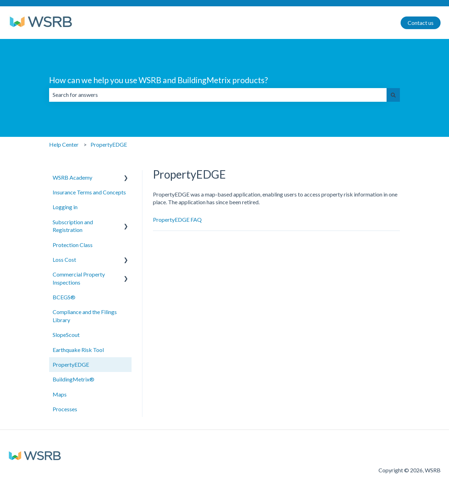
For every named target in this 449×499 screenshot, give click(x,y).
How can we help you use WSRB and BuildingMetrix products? (158, 80)
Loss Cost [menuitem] (64, 259)
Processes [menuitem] (65, 409)
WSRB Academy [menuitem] (72, 177)
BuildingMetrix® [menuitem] (73, 379)
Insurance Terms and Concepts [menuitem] (89, 192)
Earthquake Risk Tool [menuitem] (78, 349)
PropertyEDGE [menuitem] (71, 364)
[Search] (393, 94)
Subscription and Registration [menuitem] (73, 226)
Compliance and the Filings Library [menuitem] (85, 315)
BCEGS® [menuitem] (64, 297)
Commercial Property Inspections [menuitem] (79, 278)
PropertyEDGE (109, 144)
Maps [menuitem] (60, 394)
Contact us (421, 22)
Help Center (64, 144)
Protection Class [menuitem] (73, 244)
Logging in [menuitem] (65, 207)
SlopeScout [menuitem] (66, 334)
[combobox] (218, 94)
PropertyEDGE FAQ (177, 219)
